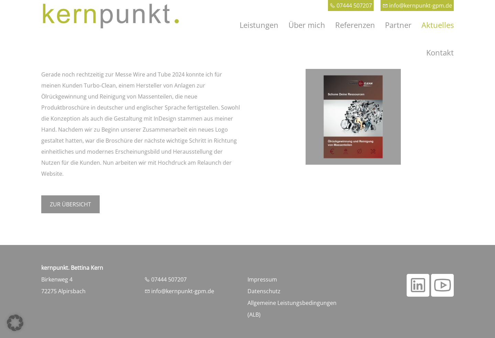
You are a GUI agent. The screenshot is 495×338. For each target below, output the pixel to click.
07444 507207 (351, 5)
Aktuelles (437, 25)
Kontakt (440, 52)
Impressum (262, 279)
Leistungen (259, 25)
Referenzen (355, 25)
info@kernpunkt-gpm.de (417, 5)
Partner (398, 25)
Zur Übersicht (70, 204)
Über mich (306, 25)
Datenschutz (264, 291)
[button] (15, 323)
